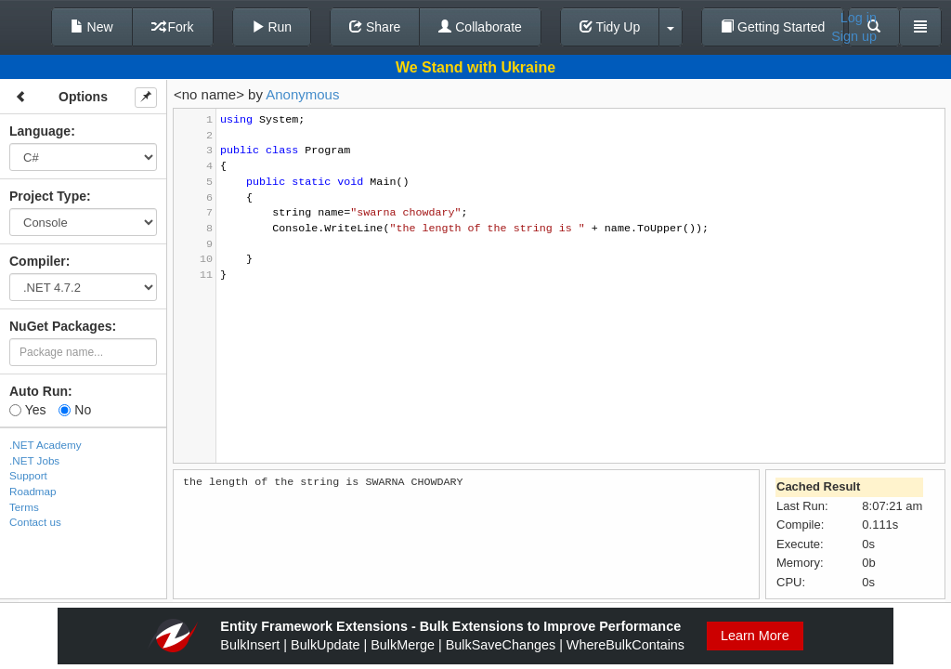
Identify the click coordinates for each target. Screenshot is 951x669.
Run (272, 27)
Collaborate (480, 27)
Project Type (47, 196)
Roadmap (33, 491)
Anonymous (302, 94)
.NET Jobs (34, 460)
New (92, 27)
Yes (27, 409)
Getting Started (773, 27)
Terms (24, 507)
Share (374, 27)
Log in (858, 17)
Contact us (35, 522)
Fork (172, 27)
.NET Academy (45, 445)
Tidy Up (610, 27)
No (75, 409)
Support (28, 475)
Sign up (854, 36)
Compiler (37, 261)
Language (40, 131)
